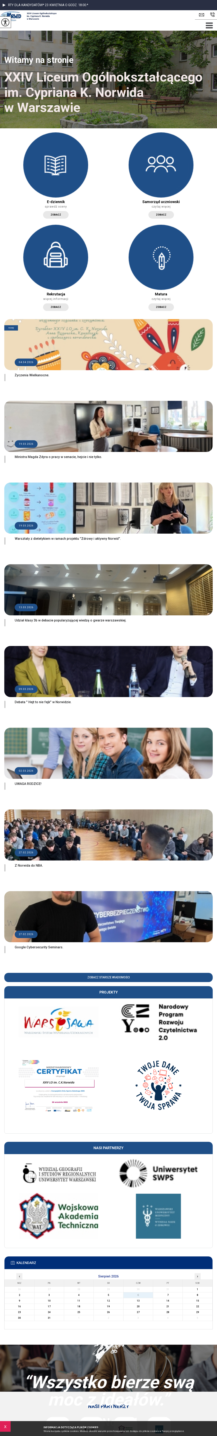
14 (167, 1300)
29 (197, 1312)
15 (197, 1300)
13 (138, 1300)
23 (19, 1312)
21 (167, 1306)
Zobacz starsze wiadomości (108, 977)
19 (108, 1306)
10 (49, 1300)
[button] (4, 5)
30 (19, 1317)
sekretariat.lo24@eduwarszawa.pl (201, 14)
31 (49, 1317)
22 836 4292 (212, 14)
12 (108, 1300)
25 (78, 1312)
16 (19, 1306)
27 (138, 1312)
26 (108, 1312)
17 (49, 1306)
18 (78, 1306)
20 (138, 1306)
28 (167, 1312)
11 (78, 1300)
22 (197, 1306)
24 (49, 1312)
